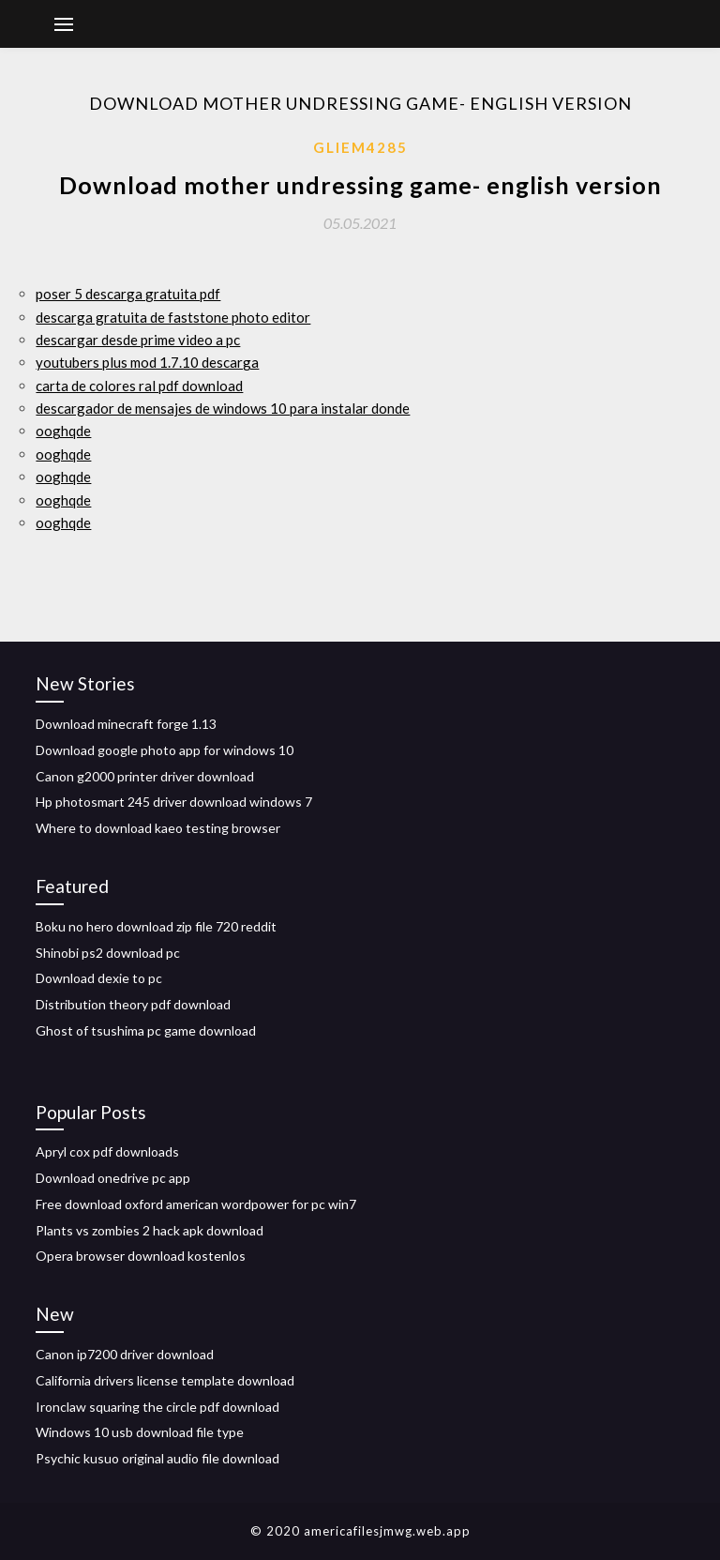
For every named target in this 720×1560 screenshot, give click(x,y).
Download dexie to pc (99, 978)
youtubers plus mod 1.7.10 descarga (147, 362)
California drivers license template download (165, 1380)
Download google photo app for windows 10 (164, 750)
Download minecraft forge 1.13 (126, 724)
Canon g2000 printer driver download (145, 776)
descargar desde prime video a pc (138, 339)
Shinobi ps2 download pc (108, 953)
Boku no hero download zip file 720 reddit (156, 926)
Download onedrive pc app (113, 1178)
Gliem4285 (360, 147)
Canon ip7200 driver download (125, 1354)
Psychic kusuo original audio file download (157, 1458)
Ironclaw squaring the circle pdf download (157, 1407)
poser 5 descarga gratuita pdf (128, 293)
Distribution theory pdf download (133, 1004)
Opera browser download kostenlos (141, 1256)
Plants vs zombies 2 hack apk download (149, 1230)
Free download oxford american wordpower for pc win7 (196, 1204)
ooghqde (63, 430)
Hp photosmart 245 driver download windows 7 (174, 802)
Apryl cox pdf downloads (107, 1151)
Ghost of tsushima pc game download (146, 1030)
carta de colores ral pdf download (139, 385)
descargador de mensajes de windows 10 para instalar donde (223, 408)
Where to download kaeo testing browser (158, 828)
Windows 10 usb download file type (140, 1432)
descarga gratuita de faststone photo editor (173, 317)
